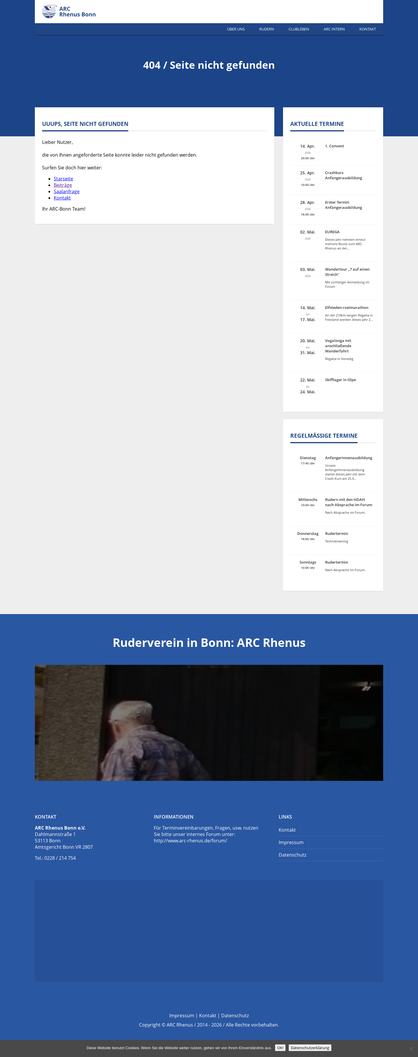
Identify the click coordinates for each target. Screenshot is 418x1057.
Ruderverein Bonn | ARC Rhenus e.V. (75, 11)
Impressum (291, 842)
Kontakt (367, 29)
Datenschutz (292, 855)
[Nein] (411, 1048)
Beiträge (63, 185)
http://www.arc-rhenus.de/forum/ (190, 840)
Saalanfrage (67, 191)
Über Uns (236, 29)
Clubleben (299, 29)
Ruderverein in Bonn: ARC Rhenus (209, 642)
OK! (280, 1047)
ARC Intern (334, 29)
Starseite (63, 178)
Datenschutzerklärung (310, 1047)
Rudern (266, 29)
